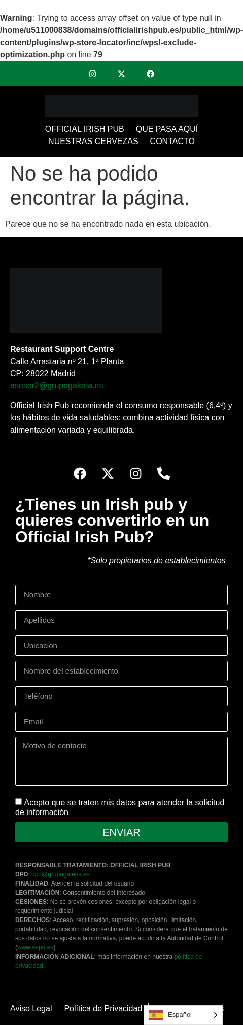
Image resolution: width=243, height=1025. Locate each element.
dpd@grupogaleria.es (60, 874)
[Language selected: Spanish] (183, 1015)
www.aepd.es (35, 947)
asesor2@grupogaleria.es (56, 385)
